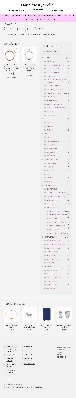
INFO (41, 20)
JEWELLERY (19, 16)
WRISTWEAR (51, 156)
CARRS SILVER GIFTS (53, 72)
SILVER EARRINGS (53, 252)
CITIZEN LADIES (52, 285)
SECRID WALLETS (52, 111)
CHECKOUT (28, 347)
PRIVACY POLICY (29, 364)
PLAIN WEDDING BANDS (57, 226)
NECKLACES (51, 145)
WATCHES (47, 16)
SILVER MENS (51, 255)
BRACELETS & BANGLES (54, 163)
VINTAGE (50, 178)
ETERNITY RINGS (52, 200)
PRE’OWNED (59, 16)
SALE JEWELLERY (52, 152)
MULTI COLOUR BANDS (56, 218)
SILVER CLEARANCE (53, 248)
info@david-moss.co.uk (18, 10)
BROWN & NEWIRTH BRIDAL (56, 65)
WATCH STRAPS (52, 289)
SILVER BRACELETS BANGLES (56, 244)
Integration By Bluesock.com (33, 387)
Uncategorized (52, 115)
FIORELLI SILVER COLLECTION (57, 93)
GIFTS (70, 16)
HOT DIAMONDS (52, 100)
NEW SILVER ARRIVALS (54, 241)
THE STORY (10, 355)
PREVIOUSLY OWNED (51, 159)
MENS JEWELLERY (53, 141)
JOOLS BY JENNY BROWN (55, 104)
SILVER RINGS (51, 263)
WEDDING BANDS (52, 207)
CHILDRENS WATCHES (54, 277)
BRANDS (22, 20)
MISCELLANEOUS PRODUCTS (56, 108)
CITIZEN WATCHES (53, 76)
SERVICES (32, 20)
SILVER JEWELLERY (34, 16)
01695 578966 (57, 10)
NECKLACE (50, 170)
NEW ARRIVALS (52, 148)
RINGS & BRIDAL (49, 185)
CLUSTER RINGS (52, 189)
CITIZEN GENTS (52, 281)
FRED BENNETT (52, 97)
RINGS (49, 174)
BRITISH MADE (52, 61)
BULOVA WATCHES (53, 69)
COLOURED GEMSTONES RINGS (57, 193)
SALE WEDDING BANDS (56, 229)
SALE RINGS (51, 204)
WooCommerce (18, 387)
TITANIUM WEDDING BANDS (58, 233)
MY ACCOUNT (28, 354)
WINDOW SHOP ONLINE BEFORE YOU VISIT (12, 349)
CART (26, 351)
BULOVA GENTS (52, 270)
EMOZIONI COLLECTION (55, 89)
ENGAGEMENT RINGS (54, 196)
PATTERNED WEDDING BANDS (59, 222)
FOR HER (50, 126)
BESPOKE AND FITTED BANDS (59, 211)
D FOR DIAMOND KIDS (54, 86)
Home (8, 24)
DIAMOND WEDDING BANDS (58, 215)
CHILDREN (50, 123)
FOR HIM (50, 130)
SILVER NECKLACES (53, 259)
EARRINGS (50, 137)
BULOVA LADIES (52, 274)
